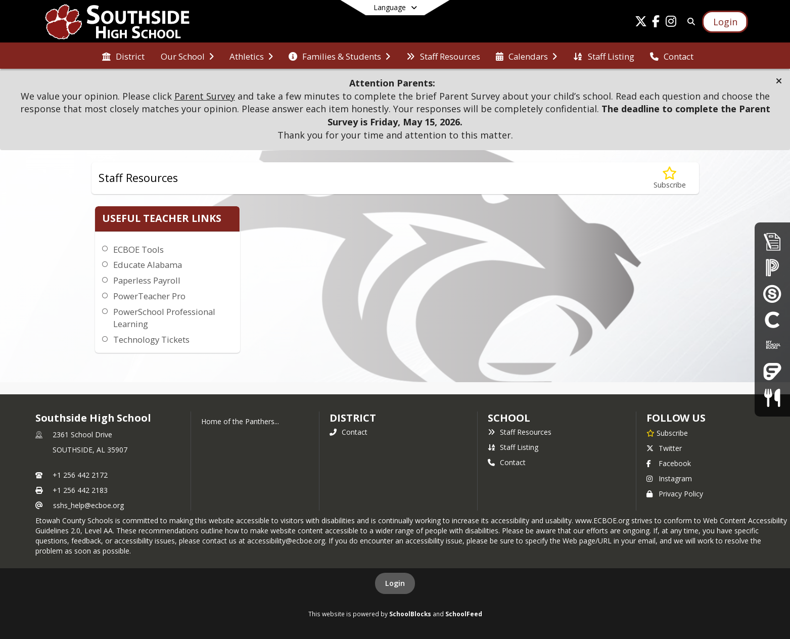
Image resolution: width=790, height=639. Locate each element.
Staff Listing (513, 447)
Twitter (664, 448)
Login (395, 583)
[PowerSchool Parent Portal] (772, 267)
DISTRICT (353, 418)
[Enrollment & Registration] (772, 241)
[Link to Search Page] (689, 21)
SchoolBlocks (410, 614)
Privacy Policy (674, 493)
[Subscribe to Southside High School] (667, 432)
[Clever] (772, 319)
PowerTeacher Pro (149, 296)
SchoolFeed (463, 614)
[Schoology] (772, 293)
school (509, 418)
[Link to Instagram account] (671, 23)
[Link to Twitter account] (640, 23)
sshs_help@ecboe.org (88, 505)
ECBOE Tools (138, 249)
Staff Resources (519, 432)
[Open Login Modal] (725, 22)
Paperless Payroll (146, 280)
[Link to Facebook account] (656, 23)
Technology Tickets (151, 339)
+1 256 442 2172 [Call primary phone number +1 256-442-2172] (80, 475)
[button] (779, 81)
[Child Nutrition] (772, 397)
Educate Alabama (147, 264)
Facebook (668, 463)
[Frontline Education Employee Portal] (772, 371)
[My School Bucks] (772, 345)
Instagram (669, 478)
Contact (348, 432)
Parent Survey (204, 96)
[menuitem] (123, 55)
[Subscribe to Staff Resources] (669, 178)
